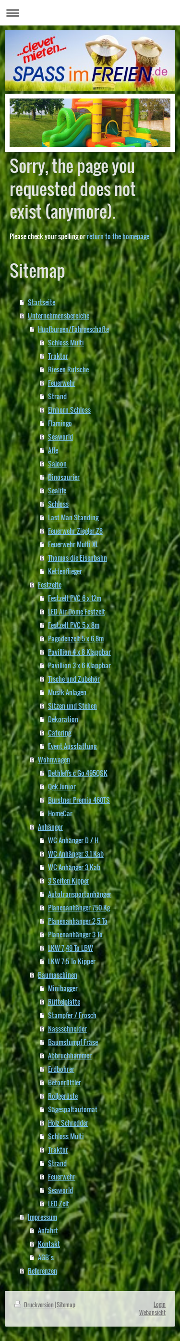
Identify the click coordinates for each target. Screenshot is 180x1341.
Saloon (57, 463)
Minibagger (63, 988)
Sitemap (66, 1305)
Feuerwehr (61, 383)
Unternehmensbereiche (58, 315)
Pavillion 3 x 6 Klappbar (79, 665)
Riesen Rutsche (68, 369)
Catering (59, 732)
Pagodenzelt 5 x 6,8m (76, 638)
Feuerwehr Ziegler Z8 (75, 531)
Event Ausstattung (72, 746)
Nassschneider (67, 1028)
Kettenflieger (65, 571)
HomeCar (60, 813)
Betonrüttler (64, 1082)
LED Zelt (58, 1203)
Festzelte (49, 584)
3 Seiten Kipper (68, 880)
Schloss (58, 504)
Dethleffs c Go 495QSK (78, 773)
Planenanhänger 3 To (75, 934)
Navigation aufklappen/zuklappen (90, 12)
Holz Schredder (68, 1123)
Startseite (41, 302)
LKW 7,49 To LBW (70, 948)
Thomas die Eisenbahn (77, 558)
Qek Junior (62, 786)
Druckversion (34, 1305)
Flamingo (60, 423)
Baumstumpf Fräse (73, 1042)
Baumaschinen (57, 975)
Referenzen (42, 1271)
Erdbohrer (61, 1069)
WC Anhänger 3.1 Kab (76, 854)
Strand (57, 396)
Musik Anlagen (67, 692)
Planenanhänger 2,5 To (78, 921)
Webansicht (152, 1312)
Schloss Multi (66, 342)
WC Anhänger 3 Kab (74, 867)
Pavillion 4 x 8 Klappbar (79, 652)
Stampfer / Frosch (72, 1015)
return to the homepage (118, 236)
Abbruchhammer (70, 1055)
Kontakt (49, 1244)
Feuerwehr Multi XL (73, 544)
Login (160, 1304)
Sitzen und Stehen (72, 706)
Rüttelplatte (64, 1002)
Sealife (57, 490)
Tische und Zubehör (74, 679)
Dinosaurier (64, 477)
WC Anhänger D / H (73, 840)
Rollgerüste (63, 1096)
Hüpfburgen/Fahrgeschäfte (73, 329)
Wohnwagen (54, 759)
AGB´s (46, 1257)
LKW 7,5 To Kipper (72, 961)
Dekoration (63, 719)
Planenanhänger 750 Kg (79, 907)
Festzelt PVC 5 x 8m (73, 625)
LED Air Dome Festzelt (76, 611)
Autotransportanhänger (79, 894)
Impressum (42, 1217)
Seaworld (60, 436)
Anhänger (50, 827)
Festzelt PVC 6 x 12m (74, 598)
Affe (53, 450)
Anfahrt (48, 1230)
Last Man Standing (73, 517)
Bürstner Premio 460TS (79, 800)
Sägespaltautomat (72, 1109)
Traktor (58, 356)
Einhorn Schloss (69, 410)
